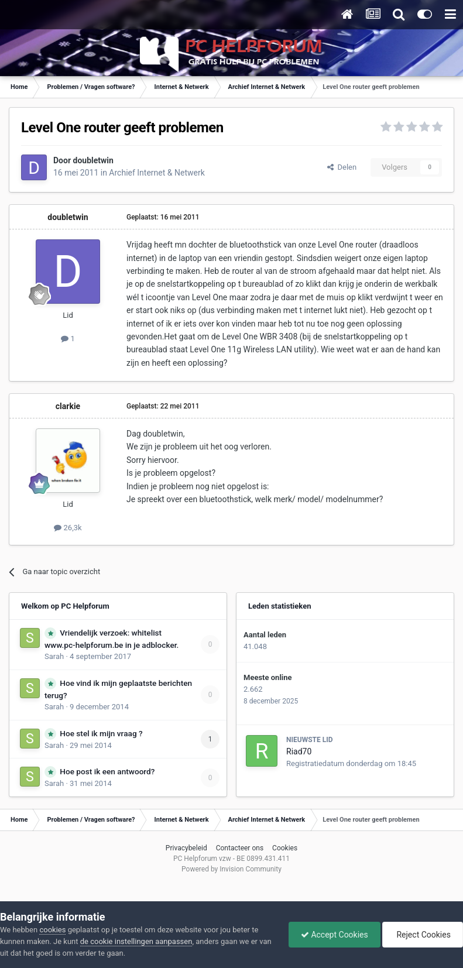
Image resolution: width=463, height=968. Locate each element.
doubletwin (93, 160)
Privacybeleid (186, 848)
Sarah (54, 656)
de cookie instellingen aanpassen (136, 941)
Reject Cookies (423, 934)
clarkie (68, 406)
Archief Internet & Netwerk (156, 172)
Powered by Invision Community (231, 869)
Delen (341, 167)
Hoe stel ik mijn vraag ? (101, 733)
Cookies (284, 848)
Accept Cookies (334, 934)
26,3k (67, 527)
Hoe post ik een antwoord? (107, 771)
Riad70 (298, 751)
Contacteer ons (239, 848)
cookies (52, 929)
